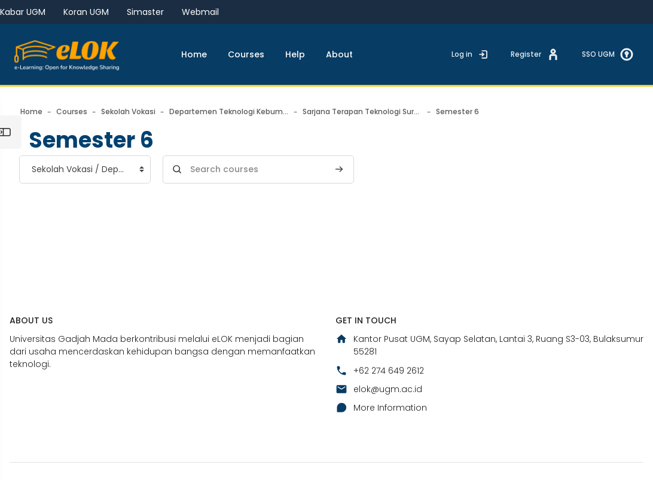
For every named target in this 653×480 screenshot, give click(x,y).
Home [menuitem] (194, 54)
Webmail (200, 12)
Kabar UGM (22, 12)
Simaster (145, 12)
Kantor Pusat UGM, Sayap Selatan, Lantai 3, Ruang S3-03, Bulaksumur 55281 (489, 345)
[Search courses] (258, 169)
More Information (381, 408)
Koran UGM (86, 12)
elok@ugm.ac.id (378, 389)
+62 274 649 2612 (379, 371)
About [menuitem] (339, 54)
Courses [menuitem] (246, 54)
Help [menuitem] (295, 54)
